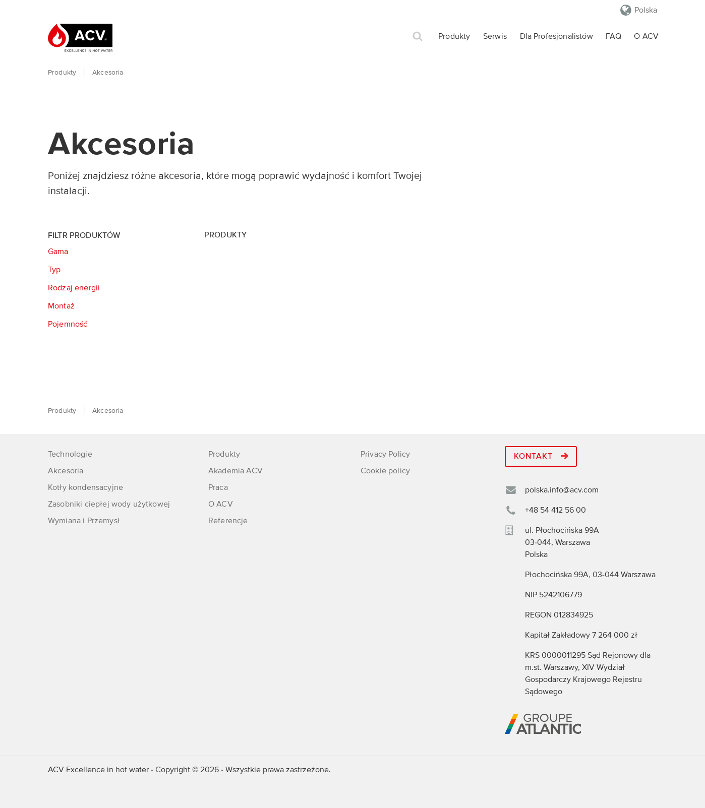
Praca (218, 487)
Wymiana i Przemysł (84, 521)
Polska (645, 10)
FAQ (613, 36)
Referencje (228, 521)
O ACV (646, 36)
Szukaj (418, 36)
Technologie (70, 454)
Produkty (454, 36)
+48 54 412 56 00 (555, 510)
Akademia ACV (235, 471)
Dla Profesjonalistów (556, 36)
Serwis (495, 36)
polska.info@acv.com (562, 490)
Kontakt (541, 456)
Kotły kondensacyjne (85, 487)
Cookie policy (385, 471)
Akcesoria (65, 471)
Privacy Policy (385, 454)
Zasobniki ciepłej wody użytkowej (109, 504)
